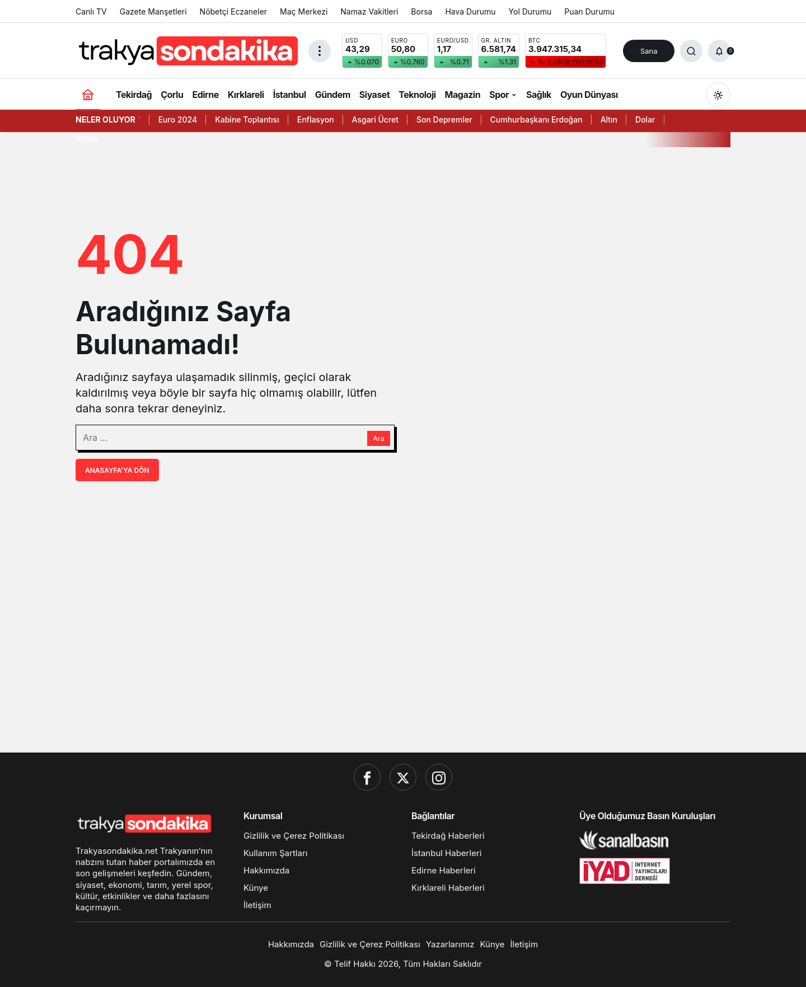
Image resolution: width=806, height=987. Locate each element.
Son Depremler (444, 119)
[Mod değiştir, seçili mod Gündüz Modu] (718, 94)
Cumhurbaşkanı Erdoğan (536, 119)
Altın (609, 119)
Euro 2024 (177, 119)
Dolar (645, 119)
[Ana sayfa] (88, 94)
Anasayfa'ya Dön (117, 470)
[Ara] (691, 51)
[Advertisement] (403, 657)
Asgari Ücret (375, 119)
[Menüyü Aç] (319, 51)
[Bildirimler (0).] (719, 51)
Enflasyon (315, 119)
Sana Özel (649, 54)
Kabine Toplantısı (247, 119)
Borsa (86, 138)
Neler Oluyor (105, 119)
